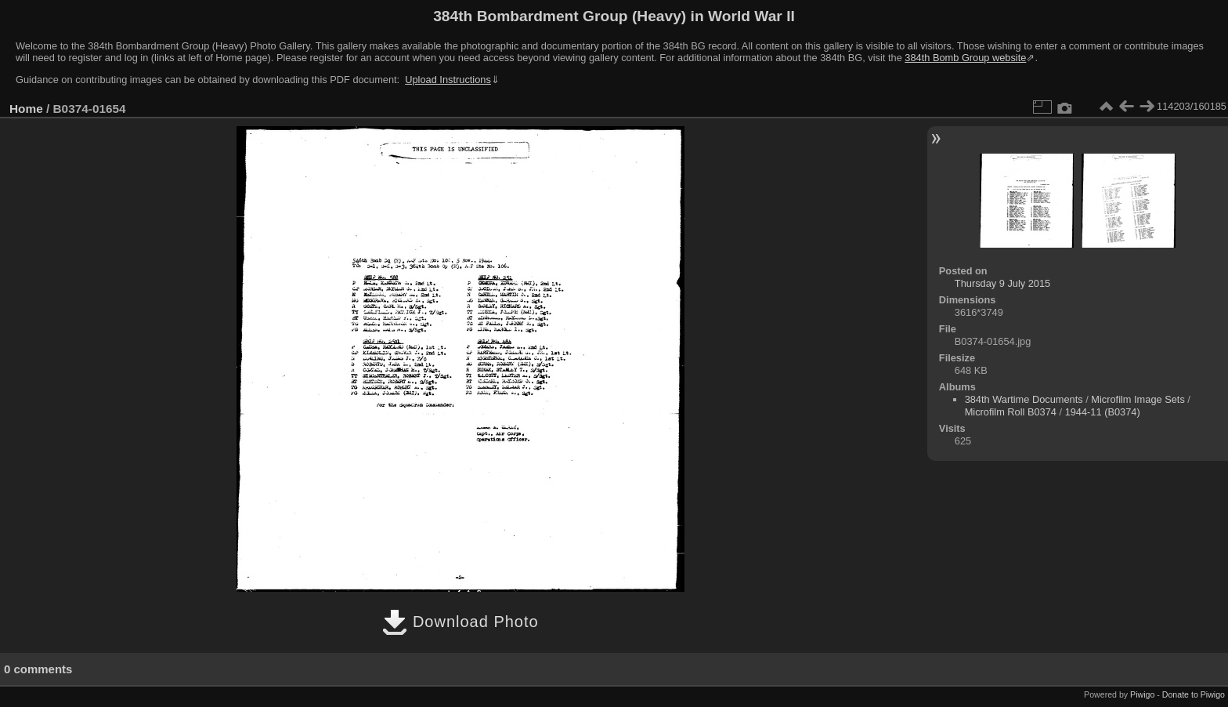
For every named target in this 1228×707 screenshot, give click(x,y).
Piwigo (1142, 694)
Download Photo (460, 621)
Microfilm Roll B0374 (1010, 412)
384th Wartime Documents (1024, 399)
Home (26, 108)
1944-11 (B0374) (1102, 412)
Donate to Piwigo (1193, 694)
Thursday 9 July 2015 (1002, 283)
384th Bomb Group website (965, 57)
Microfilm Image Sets (1137, 399)
